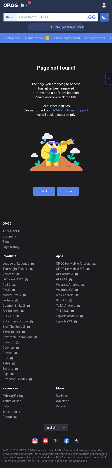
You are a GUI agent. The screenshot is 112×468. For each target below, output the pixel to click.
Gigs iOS (61, 300)
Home (68, 191)
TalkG (6, 363)
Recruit (61, 406)
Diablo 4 (8, 342)
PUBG (6, 284)
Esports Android (67, 316)
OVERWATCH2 (13, 279)
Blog (6, 241)
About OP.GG (11, 231)
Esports (8, 368)
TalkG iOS (62, 311)
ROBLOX (8, 316)
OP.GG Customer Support (70, 110)
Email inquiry (11, 411)
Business (62, 396)
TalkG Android (65, 305)
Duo (5, 358)
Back (44, 191)
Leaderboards (95, 38)
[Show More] (24, 5)
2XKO (6, 290)
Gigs (6, 374)
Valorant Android (67, 284)
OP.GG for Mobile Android (73, 263)
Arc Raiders (11, 311)
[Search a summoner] (91, 17)
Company (9, 236)
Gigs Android (65, 295)
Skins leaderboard (67, 38)
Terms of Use (12, 401)
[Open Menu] (104, 5)
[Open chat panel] (108, 78)
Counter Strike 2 (14, 305)
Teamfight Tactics (15, 269)
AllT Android (64, 274)
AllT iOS (61, 279)
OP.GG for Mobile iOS (70, 269)
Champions (12, 38)
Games (7, 353)
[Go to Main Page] (11, 5)
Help (6, 406)
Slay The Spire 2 (14, 326)
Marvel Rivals (12, 295)
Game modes (37, 38)
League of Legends (16, 263)
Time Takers (11, 332)
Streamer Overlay (15, 379)
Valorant (8, 274)
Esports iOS (64, 321)
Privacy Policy (13, 396)
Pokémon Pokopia (15, 321)
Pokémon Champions (17, 337)
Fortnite (8, 300)
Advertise (62, 401)
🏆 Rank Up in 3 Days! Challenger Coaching (78, 27)
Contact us (10, 417)
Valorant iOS (64, 290)
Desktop (8, 347)
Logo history (11, 247)
